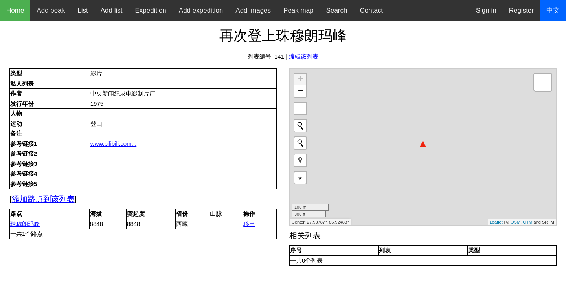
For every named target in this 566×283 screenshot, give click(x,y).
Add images (253, 10)
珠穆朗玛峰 (25, 224)
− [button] (300, 91)
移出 (249, 224)
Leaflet (496, 222)
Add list (112, 10)
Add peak (51, 10)
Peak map (298, 10)
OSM (515, 222)
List (82, 10)
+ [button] (300, 79)
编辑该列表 (303, 56)
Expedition (150, 10)
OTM (527, 222)
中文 (553, 10)
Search (336, 10)
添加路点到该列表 (43, 199)
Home (15, 10)
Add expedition (201, 10)
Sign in (486, 10)
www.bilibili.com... (113, 143)
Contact (371, 10)
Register (521, 10)
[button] (300, 160)
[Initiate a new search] (300, 126)
